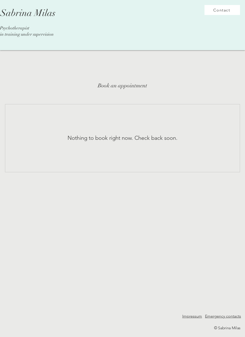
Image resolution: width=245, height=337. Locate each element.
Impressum (192, 316)
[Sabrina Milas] (28, 13)
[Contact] (222, 10)
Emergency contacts (223, 316)
